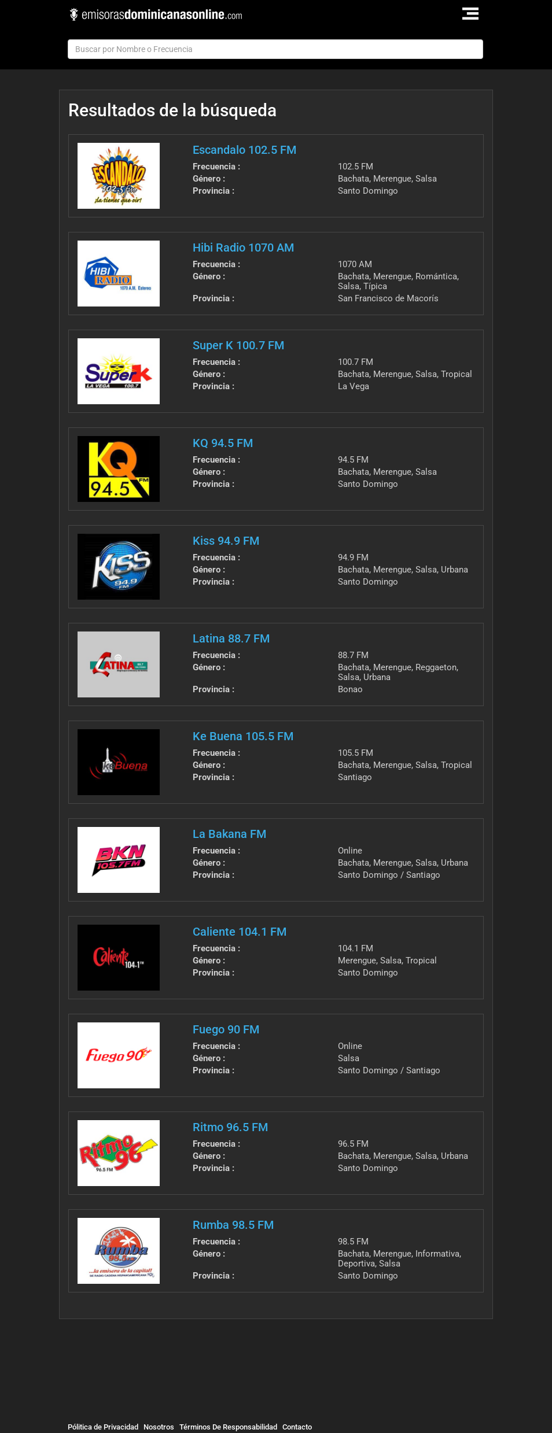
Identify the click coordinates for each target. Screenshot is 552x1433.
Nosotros (158, 1427)
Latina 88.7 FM (231, 638)
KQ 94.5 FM (223, 443)
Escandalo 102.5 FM (244, 150)
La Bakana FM (229, 834)
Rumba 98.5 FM (233, 1225)
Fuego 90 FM (226, 1029)
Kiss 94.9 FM (226, 541)
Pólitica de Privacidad (103, 1427)
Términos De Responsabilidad (228, 1427)
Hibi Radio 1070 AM (243, 247)
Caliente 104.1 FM (239, 932)
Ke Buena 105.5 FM (243, 736)
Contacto (297, 1427)
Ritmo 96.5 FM (230, 1127)
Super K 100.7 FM (238, 345)
